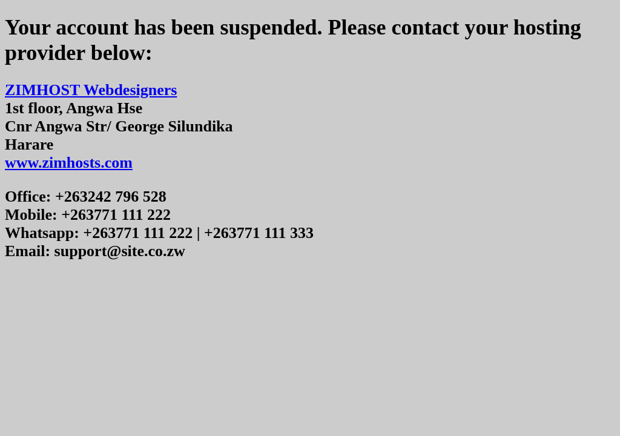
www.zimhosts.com (69, 162)
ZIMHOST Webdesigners (91, 90)
